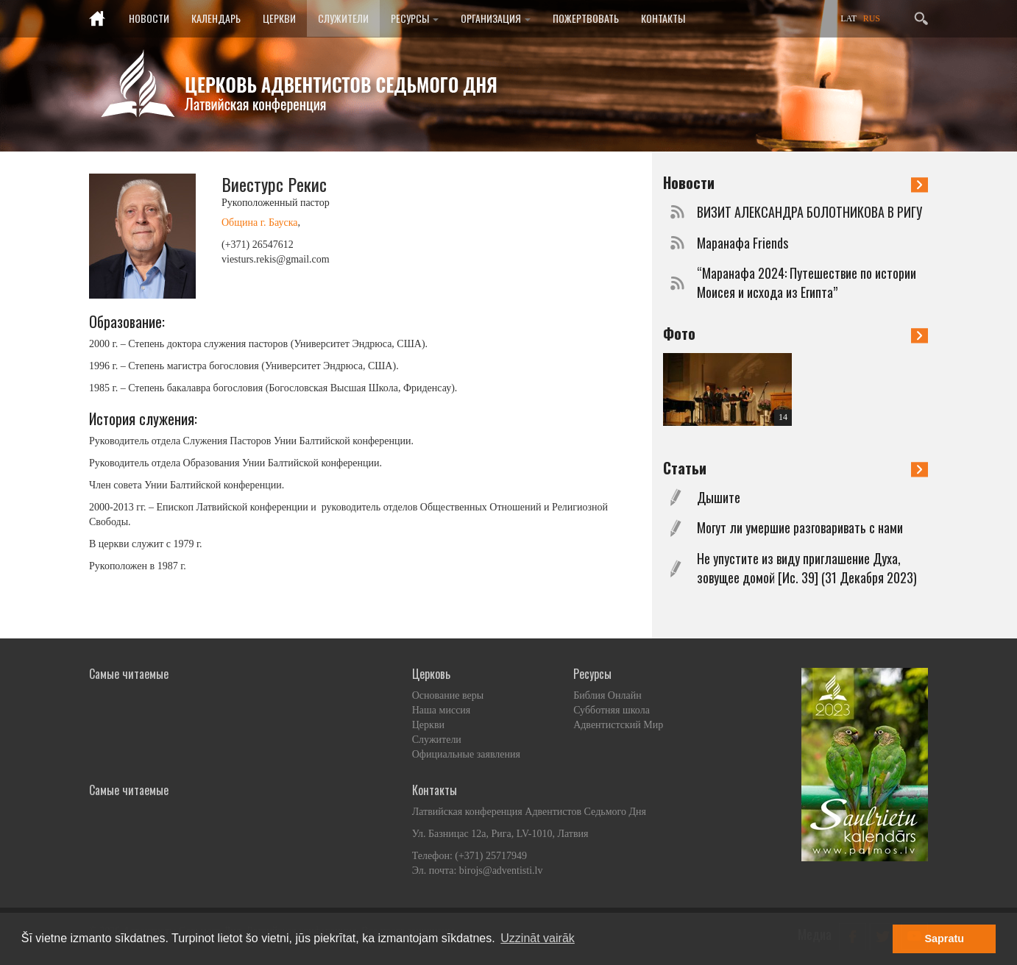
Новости (149, 18)
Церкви (279, 18)
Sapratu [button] (944, 938)
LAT (848, 18)
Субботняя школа (611, 710)
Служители (343, 18)
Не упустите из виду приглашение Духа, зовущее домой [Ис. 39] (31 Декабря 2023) (807, 568)
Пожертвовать (586, 18)
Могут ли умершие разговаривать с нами (800, 528)
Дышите (718, 497)
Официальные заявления (466, 754)
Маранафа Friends (742, 243)
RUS (871, 18)
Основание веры (447, 695)
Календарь (216, 18)
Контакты (663, 18)
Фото (795, 333)
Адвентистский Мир (618, 724)
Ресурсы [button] (415, 18)
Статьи (795, 468)
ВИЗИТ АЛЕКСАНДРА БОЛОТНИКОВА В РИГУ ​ (811, 212)
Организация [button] (496, 18)
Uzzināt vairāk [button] (537, 938)
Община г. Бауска (259, 222)
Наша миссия (441, 710)
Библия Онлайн (607, 695)
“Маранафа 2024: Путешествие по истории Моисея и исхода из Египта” (806, 283)
